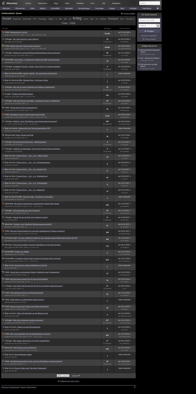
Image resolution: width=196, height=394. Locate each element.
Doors (126, 309)
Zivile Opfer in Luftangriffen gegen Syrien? (27, 300)
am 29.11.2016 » (124, 245)
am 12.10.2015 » (124, 334)
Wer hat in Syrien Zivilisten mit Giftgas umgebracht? (34, 87)
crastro (126, 282)
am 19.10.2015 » (124, 320)
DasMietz (126, 151)
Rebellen (103, 19)
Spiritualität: (9, 204)
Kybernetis (8, 206)
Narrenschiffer (9, 76)
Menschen (6, 8)
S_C (6, 261)
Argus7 (7, 282)
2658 (44, 35)
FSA (34, 19)
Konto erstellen (150, 39)
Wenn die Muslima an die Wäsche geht (32, 313)
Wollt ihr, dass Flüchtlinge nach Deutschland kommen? (35, 121)
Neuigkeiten (116, 3)
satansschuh (126, 124)
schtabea (8, 213)
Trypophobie (126, 254)
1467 (36, 48)
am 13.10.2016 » (124, 252)
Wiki (103, 3)
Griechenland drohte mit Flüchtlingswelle (26, 293)
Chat (93, 3)
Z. (5, 288)
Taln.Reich (8, 42)
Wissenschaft (20, 8)
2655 (33, 35)
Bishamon (126, 117)
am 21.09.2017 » (124, 156)
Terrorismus (130, 19)
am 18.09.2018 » (124, 67)
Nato (92, 19)
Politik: (7, 32)
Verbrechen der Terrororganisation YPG (34, 128)
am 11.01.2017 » (124, 238)
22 (32, 124)
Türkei (65, 23)
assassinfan (126, 323)
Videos (67, 3)
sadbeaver (8, 90)
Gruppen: (8, 94)
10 (35, 206)
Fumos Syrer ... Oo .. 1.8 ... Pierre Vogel (32, 156)
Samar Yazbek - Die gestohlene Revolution (40, 73)
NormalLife (8, 240)
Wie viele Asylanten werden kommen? (28, 320)
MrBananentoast (10, 302)
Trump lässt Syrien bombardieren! (23, 108)
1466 (33, 48)
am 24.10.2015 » (124, 313)
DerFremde (8, 144)
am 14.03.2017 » (124, 217)
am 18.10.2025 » (124, 39)
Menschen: (9, 224)
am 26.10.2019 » (124, 60)
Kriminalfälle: (10, 60)
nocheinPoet (9, 117)
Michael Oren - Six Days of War (35, 80)
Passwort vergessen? (149, 36)
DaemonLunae (126, 316)
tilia (6, 234)
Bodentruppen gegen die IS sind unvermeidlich (29, 279)
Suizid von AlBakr (22, 252)
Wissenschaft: (10, 135)
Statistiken (80, 3)
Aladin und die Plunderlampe (28, 327)
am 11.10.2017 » (124, 149)
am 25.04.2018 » (124, 94)
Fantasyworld (9, 110)
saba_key (8, 275)
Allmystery (11, 3)
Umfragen (133, 8)
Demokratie (27, 19)
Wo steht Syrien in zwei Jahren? (26, 39)
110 (36, 117)
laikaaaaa (8, 62)
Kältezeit (126, 247)
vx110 (126, 55)
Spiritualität (69, 8)
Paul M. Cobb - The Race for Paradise (38, 197)
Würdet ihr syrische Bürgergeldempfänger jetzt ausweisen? (37, 53)
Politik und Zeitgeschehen (22, 94)
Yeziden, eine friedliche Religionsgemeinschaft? (32, 224)
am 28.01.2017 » (124, 231)
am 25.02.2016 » (124, 279)
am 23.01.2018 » (124, 135)
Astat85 (7, 138)
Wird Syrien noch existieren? (25, 348)
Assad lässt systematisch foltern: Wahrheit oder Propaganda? (35, 272)
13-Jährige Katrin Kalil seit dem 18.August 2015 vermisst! (38, 258)
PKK (97, 19)
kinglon (7, 35)
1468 (40, 48)
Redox (126, 103)
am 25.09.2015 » (124, 361)
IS (56, 19)
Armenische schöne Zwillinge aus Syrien (30, 265)
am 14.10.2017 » (124, 142)
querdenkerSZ (126, 48)
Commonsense (126, 364)
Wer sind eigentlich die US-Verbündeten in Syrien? (30, 334)
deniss (7, 48)
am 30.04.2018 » (124, 87)
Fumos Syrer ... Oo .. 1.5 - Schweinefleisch (33, 162)
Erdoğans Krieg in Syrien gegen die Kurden (27, 115)
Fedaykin (126, 240)
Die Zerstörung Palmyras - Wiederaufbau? (30, 142)
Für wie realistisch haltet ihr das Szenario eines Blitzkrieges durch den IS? (48, 238)
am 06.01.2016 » (124, 286)
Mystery (42, 8)
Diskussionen (42, 3)
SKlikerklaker (126, 234)
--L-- (6, 124)
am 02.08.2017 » (124, 176)
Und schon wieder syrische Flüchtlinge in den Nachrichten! (37, 245)
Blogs (56, 3)
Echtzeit (28, 3)
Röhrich (126, 35)
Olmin (7, 69)
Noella (126, 62)
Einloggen (150, 31)
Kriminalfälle (55, 8)
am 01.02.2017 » (124, 224)
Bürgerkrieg (17, 19)
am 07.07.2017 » (124, 190)
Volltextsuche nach (69, 381)
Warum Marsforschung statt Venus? (149, 52)
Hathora (7, 295)
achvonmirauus (10, 350)
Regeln (23, 387)
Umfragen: (9, 39)
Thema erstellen (129, 13)
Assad (6, 18)
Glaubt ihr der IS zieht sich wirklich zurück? (30, 217)
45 (37, 261)
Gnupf (126, 350)
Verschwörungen (84, 8)
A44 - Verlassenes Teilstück (149, 59)
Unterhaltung (146, 8)
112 (42, 117)
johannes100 (126, 336)
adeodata (126, 206)
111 (39, 117)
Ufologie (112, 8)
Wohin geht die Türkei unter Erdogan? (25, 46)
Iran (65, 19)
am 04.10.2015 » (124, 348)
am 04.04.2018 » (124, 115)
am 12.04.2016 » (124, 272)
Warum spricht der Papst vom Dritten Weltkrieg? (29, 306)
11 (37, 206)
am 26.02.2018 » (124, 121)
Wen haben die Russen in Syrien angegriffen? (31, 341)
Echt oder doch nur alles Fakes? (149, 67)
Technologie (99, 8)
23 (35, 124)
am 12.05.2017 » (124, 204)
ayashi (126, 144)
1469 (44, 48)
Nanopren (126, 110)
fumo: (10, 156)
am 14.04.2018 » (124, 101)
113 (45, 117)
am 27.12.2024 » (124, 53)
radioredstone (9, 254)
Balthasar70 (126, 275)
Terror (122, 19)
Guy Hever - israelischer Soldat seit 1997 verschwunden (37, 60)
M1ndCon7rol (9, 55)
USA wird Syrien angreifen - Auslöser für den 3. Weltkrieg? (36, 101)
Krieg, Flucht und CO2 (24, 135)
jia (5, 268)
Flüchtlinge (42, 19)
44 (35, 261)
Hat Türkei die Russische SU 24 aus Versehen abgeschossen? (38, 286)
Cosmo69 (126, 213)
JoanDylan (8, 151)
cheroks (7, 131)
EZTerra (126, 220)
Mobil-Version (31, 387)
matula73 (8, 309)
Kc (6, 364)
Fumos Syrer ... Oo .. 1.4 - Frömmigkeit (31, 183)
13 (41, 206)
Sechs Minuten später (23, 354)
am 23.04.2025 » (124, 46)
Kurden (85, 19)
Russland (113, 18)
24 (37, 124)
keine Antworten (125, 73)
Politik (32, 8)
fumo (6, 158)
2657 (41, 35)
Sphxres (7, 103)
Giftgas (51, 19)
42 (31, 261)
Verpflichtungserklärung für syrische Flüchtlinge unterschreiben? (36, 361)
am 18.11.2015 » (124, 306)
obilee (7, 96)
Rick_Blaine (9, 247)
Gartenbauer (126, 261)
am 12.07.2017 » (124, 183)
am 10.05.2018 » (124, 80)
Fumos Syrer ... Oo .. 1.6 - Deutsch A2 (31, 169)
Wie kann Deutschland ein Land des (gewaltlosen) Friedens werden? (37, 231)
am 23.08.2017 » (124, 169)
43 (33, 261)
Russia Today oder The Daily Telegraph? (30, 368)
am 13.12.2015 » (124, 293)
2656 (37, 35)
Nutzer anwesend (149, 15)
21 (30, 124)
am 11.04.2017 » (124, 210)
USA (72, 23)
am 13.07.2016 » (124, 258)
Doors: (11, 313)
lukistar (7, 227)
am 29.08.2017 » (124, 162)
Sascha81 (126, 90)
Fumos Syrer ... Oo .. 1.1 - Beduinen (30, 190)
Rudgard (126, 227)
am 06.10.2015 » (124, 341)
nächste (76, 376)
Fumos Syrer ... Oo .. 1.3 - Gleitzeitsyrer (32, 176)
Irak (60, 19)
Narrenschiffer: (14, 73)
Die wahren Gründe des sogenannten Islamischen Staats (36, 204)
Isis (70, 19)
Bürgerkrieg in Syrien (18, 32)
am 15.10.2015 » (124, 327)
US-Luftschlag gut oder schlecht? (26, 210)
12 (39, 206)
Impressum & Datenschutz (10, 387)
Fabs (126, 83)
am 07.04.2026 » (124, 32)
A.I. (6, 220)
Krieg (77, 18)
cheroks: (12, 128)
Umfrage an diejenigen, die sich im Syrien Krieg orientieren (36, 149)
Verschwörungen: (11, 238)
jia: (9, 265)
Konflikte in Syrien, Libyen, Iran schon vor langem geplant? (37, 67)
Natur (122, 8)
